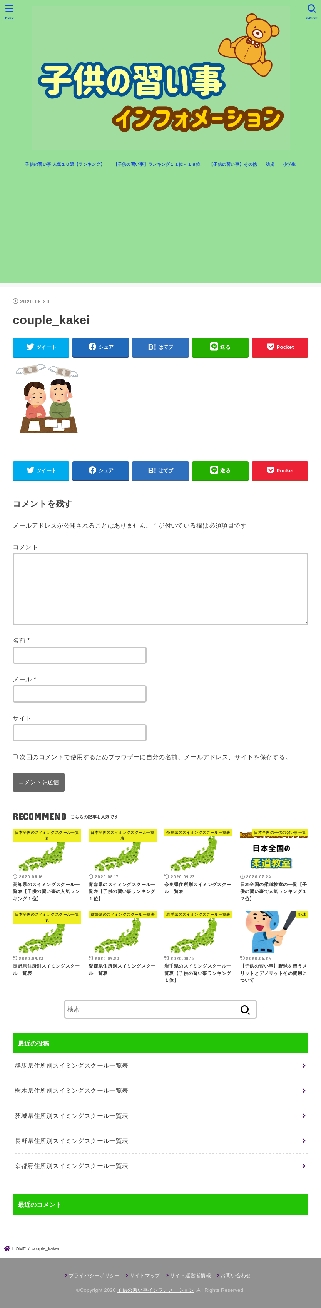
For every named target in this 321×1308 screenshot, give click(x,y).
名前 (21, 640)
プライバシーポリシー (94, 1275)
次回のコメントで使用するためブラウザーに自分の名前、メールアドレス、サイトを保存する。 (155, 756)
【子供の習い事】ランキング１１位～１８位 (157, 164)
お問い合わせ (236, 1275)
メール (24, 679)
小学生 (289, 164)
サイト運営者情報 (190, 1275)
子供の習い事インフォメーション (155, 1290)
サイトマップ (145, 1275)
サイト (22, 718)
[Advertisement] (160, 229)
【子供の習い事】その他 (233, 164)
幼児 (270, 164)
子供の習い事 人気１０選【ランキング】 (65, 164)
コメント (25, 546)
